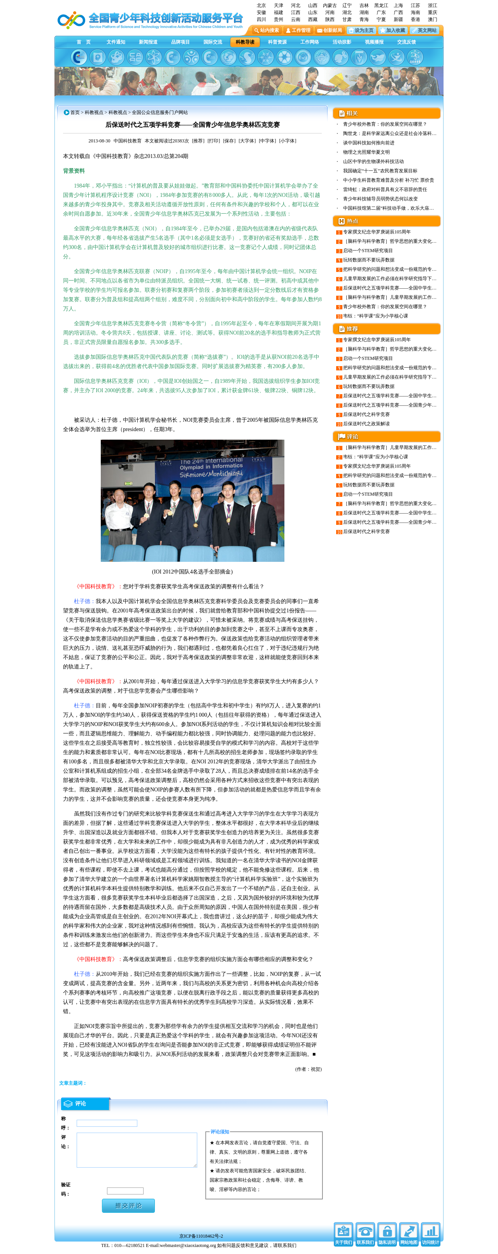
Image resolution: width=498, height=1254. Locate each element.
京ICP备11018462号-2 (201, 1240)
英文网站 (427, 30)
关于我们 (343, 1246)
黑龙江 (381, 5)
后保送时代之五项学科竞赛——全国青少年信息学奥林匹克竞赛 (408, 405)
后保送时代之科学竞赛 (366, 414)
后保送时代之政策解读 (366, 423)
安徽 (261, 12)
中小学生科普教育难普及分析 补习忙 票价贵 (388, 180)
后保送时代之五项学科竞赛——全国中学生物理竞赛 (397, 288)
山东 (312, 12)
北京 (261, 5)
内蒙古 (330, 5)
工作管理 (301, 30)
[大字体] (247, 141)
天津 (278, 5)
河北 (295, 5)
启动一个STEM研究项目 (368, 250)
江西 (295, 12)
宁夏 (381, 19)
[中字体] (267, 141)
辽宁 (347, 5)
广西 (398, 12)
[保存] (229, 141)
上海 (398, 5)
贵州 (278, 19)
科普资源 (277, 42)
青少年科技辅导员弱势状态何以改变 (380, 199)
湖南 (364, 12)
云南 (295, 19)
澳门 (432, 19)
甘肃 (347, 19)
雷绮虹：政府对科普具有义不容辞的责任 (385, 189)
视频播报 (374, 42)
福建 (278, 12)
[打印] (214, 141)
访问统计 (430, 1246)
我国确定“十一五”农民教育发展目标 (380, 171)
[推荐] (198, 141)
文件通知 (116, 42)
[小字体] (287, 141)
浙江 (432, 5)
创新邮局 (332, 30)
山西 (312, 5)
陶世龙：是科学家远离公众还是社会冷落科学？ (392, 133)
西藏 (312, 19)
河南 (330, 12)
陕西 (330, 19)
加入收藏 (395, 30)
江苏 (415, 5)
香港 (415, 19)
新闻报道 (148, 42)
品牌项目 (180, 42)
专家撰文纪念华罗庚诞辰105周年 (377, 232)
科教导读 (245, 42)
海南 (415, 12)
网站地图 (408, 1246)
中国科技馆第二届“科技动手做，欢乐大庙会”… (392, 208)
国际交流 (212, 42)
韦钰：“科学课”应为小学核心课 (375, 316)
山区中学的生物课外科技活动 (373, 161)
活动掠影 (342, 42)
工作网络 (309, 42)
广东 (381, 12)
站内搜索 (269, 30)
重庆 (432, 12)
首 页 (84, 42)
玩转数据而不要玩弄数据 (369, 260)
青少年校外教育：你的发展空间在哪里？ (385, 124)
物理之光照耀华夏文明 (366, 152)
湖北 (347, 12)
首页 (75, 112)
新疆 (398, 19)
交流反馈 (406, 42)
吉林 (364, 5)
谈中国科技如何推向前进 (369, 143)
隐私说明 (387, 1246)
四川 (261, 19)
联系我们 (365, 1246)
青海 (364, 19)
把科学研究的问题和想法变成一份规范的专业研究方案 (399, 269)
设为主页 (364, 30)
